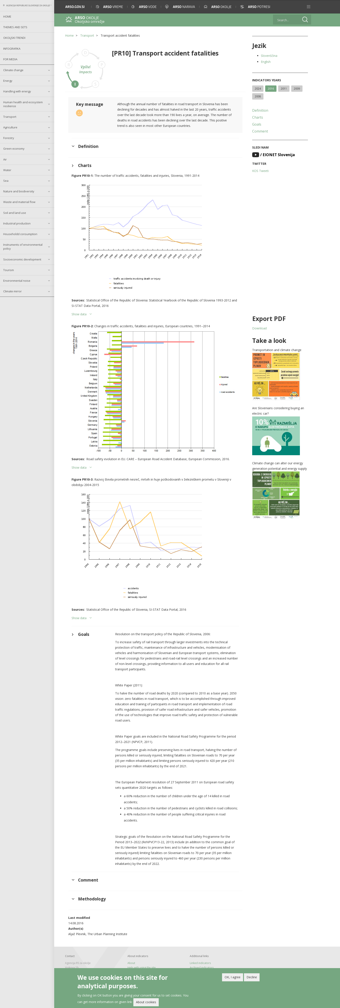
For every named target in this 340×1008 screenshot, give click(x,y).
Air (5, 159)
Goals (256, 124)
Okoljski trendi (14, 38)
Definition (260, 110)
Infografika (11, 49)
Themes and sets (15, 27)
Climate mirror (12, 291)
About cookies (146, 1003)
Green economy (14, 149)
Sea (5, 181)
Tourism (8, 270)
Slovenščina (269, 56)
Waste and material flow (19, 202)
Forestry (8, 138)
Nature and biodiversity (18, 191)
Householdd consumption (20, 234)
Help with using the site (142, 967)
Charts (257, 117)
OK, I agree (232, 978)
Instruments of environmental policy (22, 246)
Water (7, 170)
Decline (252, 978)
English (266, 62)
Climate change (13, 70)
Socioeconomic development (22, 259)
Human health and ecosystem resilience (23, 104)
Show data (79, 314)
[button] (308, 6)
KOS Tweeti (260, 171)
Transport (9, 117)
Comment (260, 131)
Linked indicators (200, 963)
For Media (10, 59)
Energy (7, 81)
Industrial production (17, 223)
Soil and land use (14, 213)
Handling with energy (17, 91)
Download (259, 328)
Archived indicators (202, 967)
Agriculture (10, 127)
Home (7, 16)
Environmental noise (16, 281)
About (131, 963)
